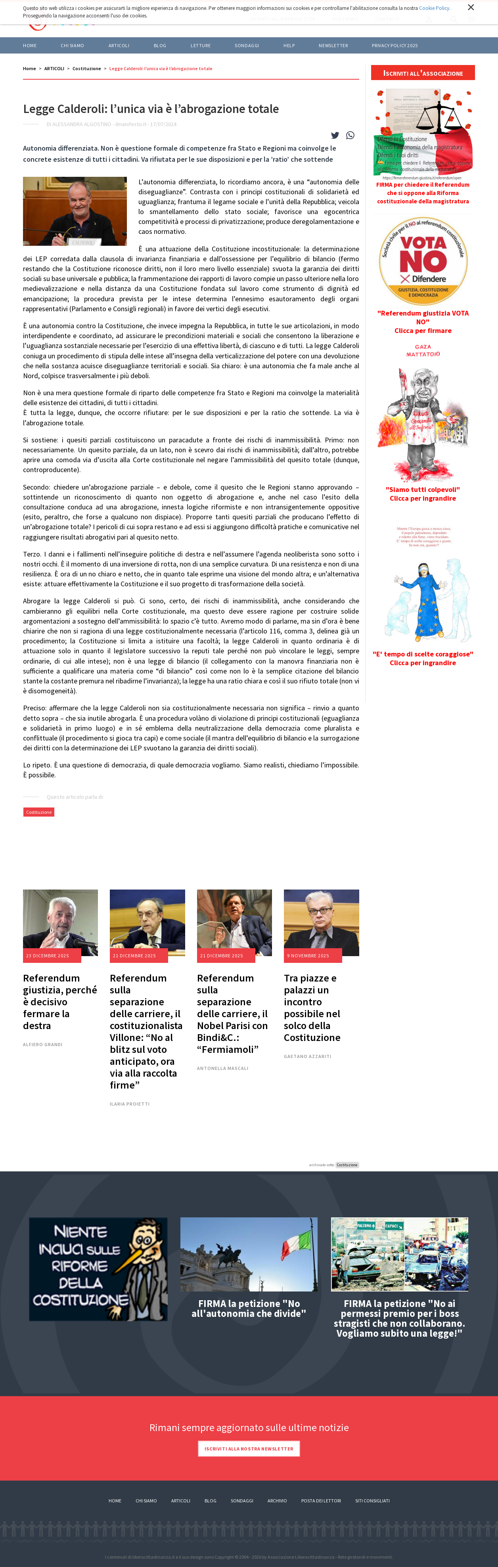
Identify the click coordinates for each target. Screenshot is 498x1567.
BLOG (160, 45)
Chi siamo (72, 45)
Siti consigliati (372, 1501)
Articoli (180, 1501)
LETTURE (201, 45)
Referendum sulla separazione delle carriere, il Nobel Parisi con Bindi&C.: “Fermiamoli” (232, 1013)
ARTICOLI (119, 45)
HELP (289, 45)
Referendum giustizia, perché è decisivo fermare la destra (60, 1001)
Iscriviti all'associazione (423, 72)
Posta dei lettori (321, 1501)
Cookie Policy (434, 8)
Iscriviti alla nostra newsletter (249, 1449)
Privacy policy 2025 (395, 45)
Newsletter (333, 45)
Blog (210, 1501)
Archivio (277, 1501)
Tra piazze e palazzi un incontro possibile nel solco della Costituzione (312, 1007)
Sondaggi (247, 45)
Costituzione (87, 68)
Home (29, 45)
